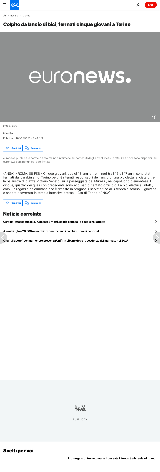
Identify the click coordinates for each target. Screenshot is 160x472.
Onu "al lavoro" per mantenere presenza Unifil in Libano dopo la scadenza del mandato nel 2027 (65, 240)
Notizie (14, 15)
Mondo (26, 15)
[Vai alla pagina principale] (14, 5)
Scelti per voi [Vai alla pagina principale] (18, 451)
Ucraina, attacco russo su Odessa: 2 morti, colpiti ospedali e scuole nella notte (54, 221)
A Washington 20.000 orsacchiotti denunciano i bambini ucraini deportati (51, 231)
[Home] (4, 15)
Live (151, 4)
